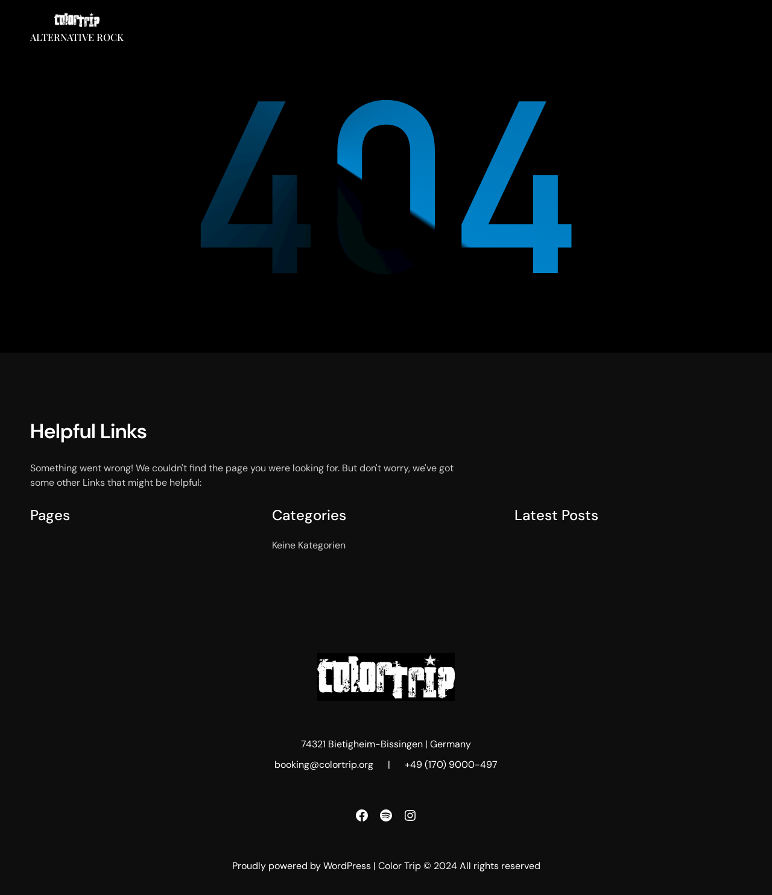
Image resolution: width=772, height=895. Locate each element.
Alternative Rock (77, 37)
